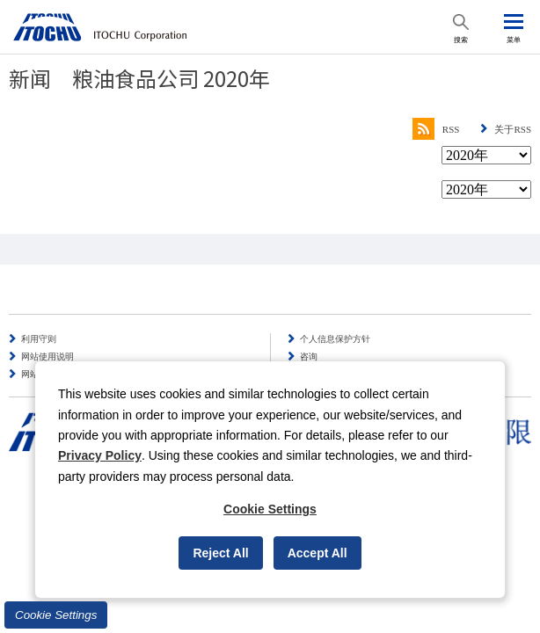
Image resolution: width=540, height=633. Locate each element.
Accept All (317, 553)
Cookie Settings (56, 615)
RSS (436, 129)
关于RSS (512, 129)
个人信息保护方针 (335, 339)
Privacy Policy (100, 455)
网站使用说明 (47, 356)
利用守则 (38, 339)
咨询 (308, 356)
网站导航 (38, 374)
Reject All (220, 553)
